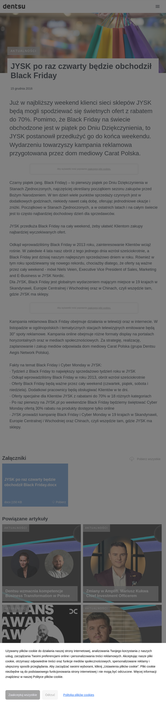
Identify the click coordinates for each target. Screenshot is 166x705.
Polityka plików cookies (78, 695)
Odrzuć (50, 695)
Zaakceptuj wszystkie (22, 695)
